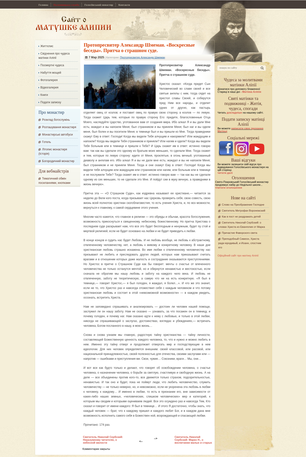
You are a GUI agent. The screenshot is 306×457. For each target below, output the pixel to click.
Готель (46, 142)
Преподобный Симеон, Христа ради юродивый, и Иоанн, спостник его (239, 243)
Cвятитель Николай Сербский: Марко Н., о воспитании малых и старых (193, 439)
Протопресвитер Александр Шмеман (142, 57)
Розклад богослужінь (56, 119)
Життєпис (46, 46)
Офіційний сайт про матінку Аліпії (238, 255)
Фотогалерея (49, 80)
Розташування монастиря (59, 127)
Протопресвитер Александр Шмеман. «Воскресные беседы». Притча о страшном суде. (139, 47)
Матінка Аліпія (251, 91)
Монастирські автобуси (57, 134)
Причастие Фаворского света (239, 232)
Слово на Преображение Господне (243, 204)
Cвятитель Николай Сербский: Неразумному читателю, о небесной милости (103, 439)
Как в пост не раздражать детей (241, 216)
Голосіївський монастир (98, 4)
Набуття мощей (50, 72)
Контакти (124, 4)
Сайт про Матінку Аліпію (73, 26)
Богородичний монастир (58, 161)
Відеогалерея (49, 87)
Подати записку (50, 102)
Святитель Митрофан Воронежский (243, 210)
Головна (43, 4)
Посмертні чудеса (52, 65)
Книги (44, 95)
